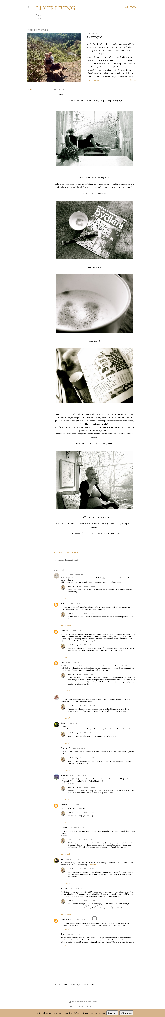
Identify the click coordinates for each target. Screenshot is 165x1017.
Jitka (63, 723)
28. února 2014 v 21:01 (86, 868)
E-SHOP (39, 18)
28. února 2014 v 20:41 (87, 645)
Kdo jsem (48, 15)
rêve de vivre (66, 696)
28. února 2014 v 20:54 (87, 812)
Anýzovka (65, 775)
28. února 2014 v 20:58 (87, 839)
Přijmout (112, 1012)
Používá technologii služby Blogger (82, 1001)
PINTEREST (61, 18)
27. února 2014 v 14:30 (73, 662)
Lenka (64, 574)
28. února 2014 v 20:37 (87, 586)
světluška (65, 805)
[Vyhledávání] (131, 7)
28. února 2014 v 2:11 (77, 827)
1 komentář (96, 81)
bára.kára (92, 865)
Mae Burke (92, 1006)
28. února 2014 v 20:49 (87, 733)
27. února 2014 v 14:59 (80, 696)
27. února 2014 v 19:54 (78, 748)
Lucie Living (55, 8)
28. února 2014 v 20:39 (87, 613)
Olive (63, 662)
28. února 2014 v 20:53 (87, 787)
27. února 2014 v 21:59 (77, 805)
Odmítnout (126, 1012)
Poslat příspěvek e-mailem (68, 552)
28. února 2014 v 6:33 (73, 859)
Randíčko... (95, 37)
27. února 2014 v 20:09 (78, 775)
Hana (63, 604)
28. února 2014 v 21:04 (87, 900)
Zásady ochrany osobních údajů (80, 15)
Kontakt (58, 15)
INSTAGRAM (49, 18)
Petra (63, 631)
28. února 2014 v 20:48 (87, 705)
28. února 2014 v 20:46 (87, 674)
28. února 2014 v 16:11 (77, 888)
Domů (39, 15)
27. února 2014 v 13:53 (73, 604)
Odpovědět (66, 599)
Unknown (65, 920)
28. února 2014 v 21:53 (77, 920)
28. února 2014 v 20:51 (87, 758)
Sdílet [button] (89, 81)
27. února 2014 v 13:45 (75, 574)
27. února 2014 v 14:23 (74, 631)
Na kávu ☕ (73, 18)
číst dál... (134, 80)
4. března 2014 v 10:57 (73, 934)
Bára (63, 859)
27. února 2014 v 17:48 (73, 723)
